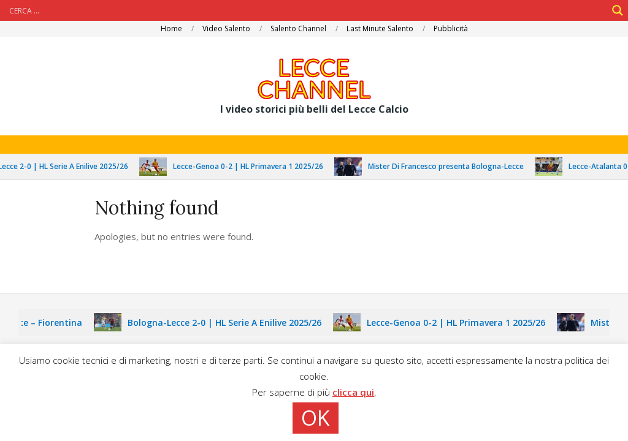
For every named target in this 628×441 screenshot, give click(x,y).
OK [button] (315, 418)
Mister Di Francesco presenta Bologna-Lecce (452, 166)
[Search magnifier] (617, 10)
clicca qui (353, 392)
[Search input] (306, 10)
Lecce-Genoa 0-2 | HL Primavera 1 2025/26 (254, 166)
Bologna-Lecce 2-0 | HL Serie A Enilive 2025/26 (230, 322)
